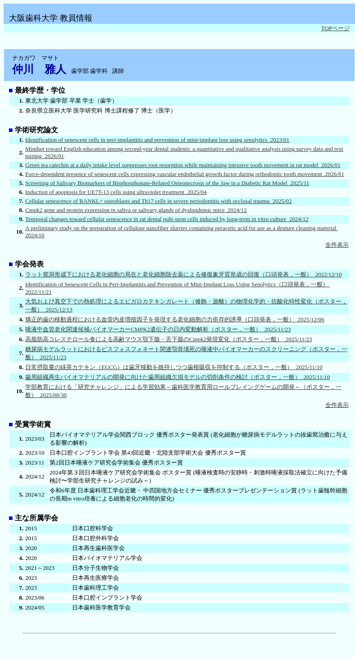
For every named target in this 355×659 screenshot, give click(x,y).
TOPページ (335, 28)
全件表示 (337, 244)
